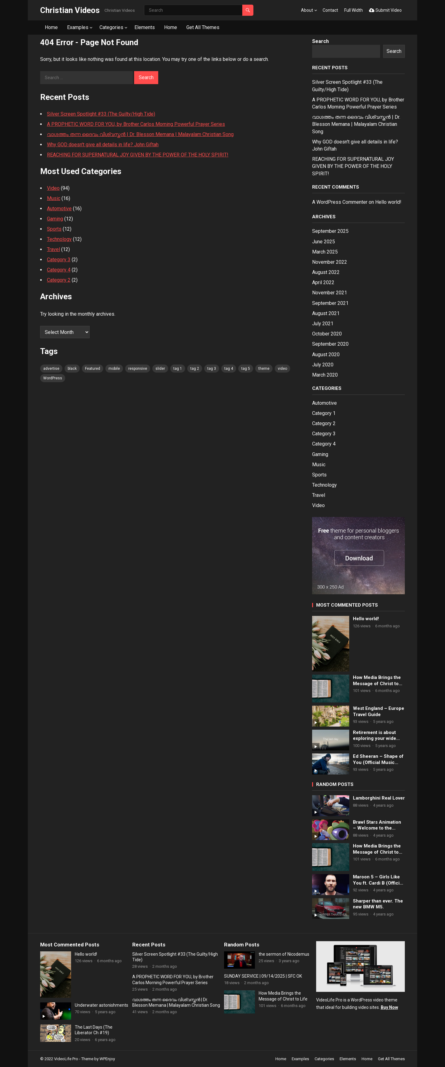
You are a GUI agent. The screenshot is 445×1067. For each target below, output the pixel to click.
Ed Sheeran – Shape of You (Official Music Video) (378, 759)
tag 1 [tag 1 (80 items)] (177, 368)
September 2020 (330, 344)
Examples (77, 27)
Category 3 (58, 259)
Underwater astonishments (101, 1005)
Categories (111, 27)
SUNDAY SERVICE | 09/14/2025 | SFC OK (263, 976)
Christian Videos (70, 10)
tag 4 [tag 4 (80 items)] (228, 368)
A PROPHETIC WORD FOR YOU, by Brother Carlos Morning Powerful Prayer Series (136, 124)
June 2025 (323, 242)
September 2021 (330, 303)
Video (53, 188)
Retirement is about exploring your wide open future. (374, 736)
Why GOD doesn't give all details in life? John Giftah (103, 144)
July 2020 (322, 365)
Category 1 (324, 413)
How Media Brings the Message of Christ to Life (377, 681)
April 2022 (323, 282)
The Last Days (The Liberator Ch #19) (93, 1030)
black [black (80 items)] (72, 368)
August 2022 (326, 272)
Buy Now (389, 1007)
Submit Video (385, 10)
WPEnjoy (107, 1058)
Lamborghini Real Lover (379, 798)
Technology (59, 239)
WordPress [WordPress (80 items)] (52, 378)
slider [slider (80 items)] (160, 368)
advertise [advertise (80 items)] (51, 368)
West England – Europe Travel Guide (378, 711)
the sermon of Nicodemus (284, 954)
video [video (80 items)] (282, 368)
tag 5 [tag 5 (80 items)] (245, 368)
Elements (144, 27)
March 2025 (325, 252)
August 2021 (326, 313)
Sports (54, 229)
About (307, 10)
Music (53, 198)
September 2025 (330, 231)
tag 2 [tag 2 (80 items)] (194, 368)
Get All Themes (202, 27)
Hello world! (388, 202)
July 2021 (322, 324)
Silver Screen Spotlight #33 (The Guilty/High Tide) (101, 114)
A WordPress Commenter (339, 202)
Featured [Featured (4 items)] (92, 368)
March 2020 (325, 375)
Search (320, 41)
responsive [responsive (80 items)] (137, 368)
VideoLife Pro (66, 1058)
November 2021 (329, 293)
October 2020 (327, 334)
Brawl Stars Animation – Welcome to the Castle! (377, 825)
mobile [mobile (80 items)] (114, 368)
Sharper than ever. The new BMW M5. (378, 904)
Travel (53, 249)
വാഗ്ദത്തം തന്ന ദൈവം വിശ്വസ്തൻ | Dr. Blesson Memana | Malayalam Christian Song (140, 134)
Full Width (353, 10)
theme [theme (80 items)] (263, 368)
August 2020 (326, 354)
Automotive (59, 208)
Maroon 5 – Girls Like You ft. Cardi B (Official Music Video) (378, 880)
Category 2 (58, 280)
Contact (330, 10)
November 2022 (329, 262)
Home (51, 27)
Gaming (55, 219)
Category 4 (58, 270)
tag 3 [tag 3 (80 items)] (211, 368)
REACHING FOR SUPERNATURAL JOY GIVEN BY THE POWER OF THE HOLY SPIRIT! (137, 155)
